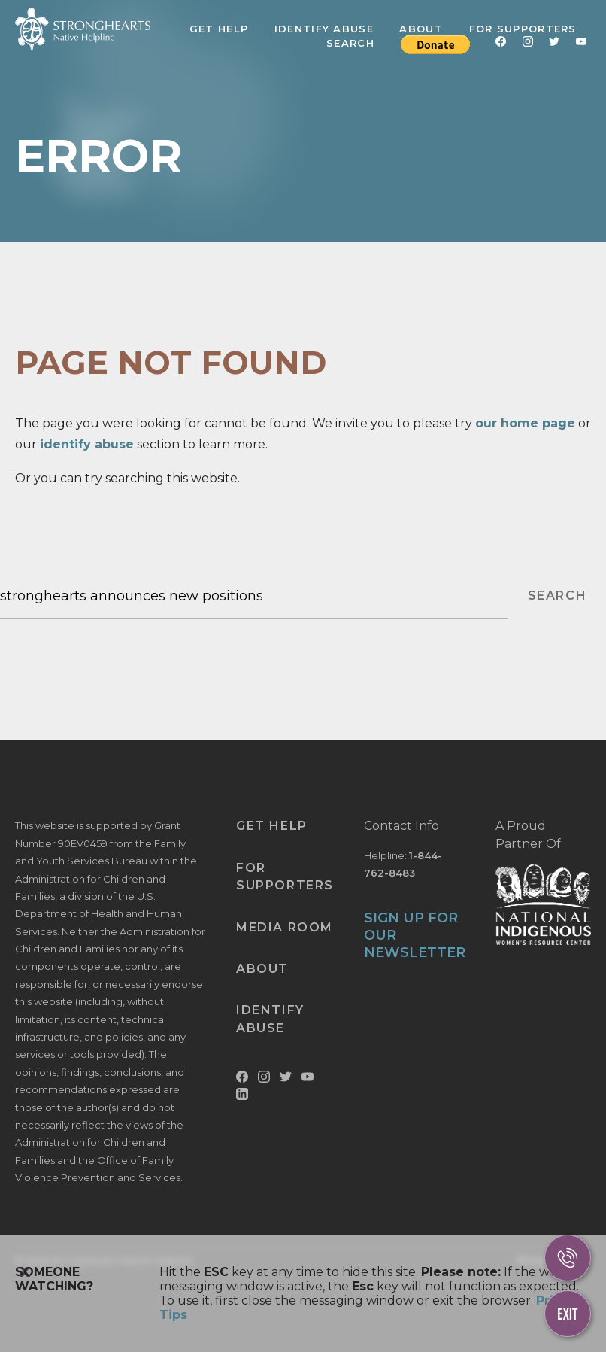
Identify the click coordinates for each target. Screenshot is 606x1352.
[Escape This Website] (567, 1313)
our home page (525, 423)
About (421, 29)
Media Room (284, 927)
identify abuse (87, 444)
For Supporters (523, 29)
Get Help (218, 29)
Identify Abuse (324, 29)
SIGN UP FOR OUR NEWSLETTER (414, 936)
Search (350, 43)
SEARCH (557, 595)
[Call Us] (567, 1258)
